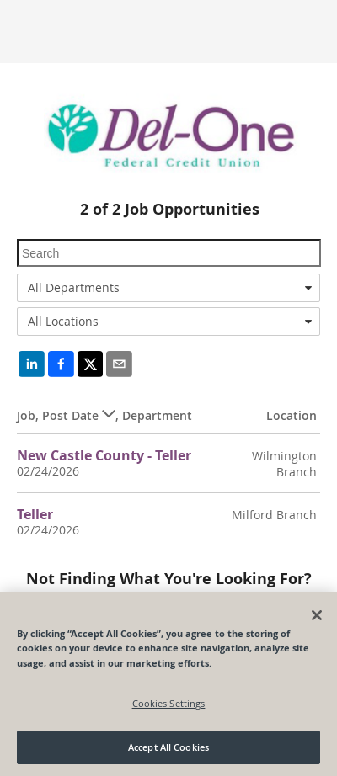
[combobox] (168, 288)
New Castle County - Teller (104, 455)
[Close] (316, 615)
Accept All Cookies (168, 747)
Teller (35, 514)
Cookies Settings (169, 703)
